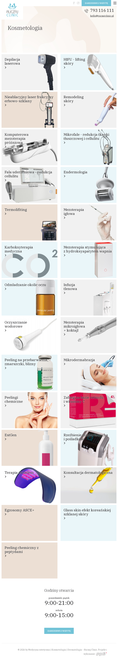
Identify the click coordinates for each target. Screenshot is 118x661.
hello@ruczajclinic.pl (102, 15)
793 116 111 (102, 10)
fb (74, 3)
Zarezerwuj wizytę (96, 3)
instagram (78, 3)
